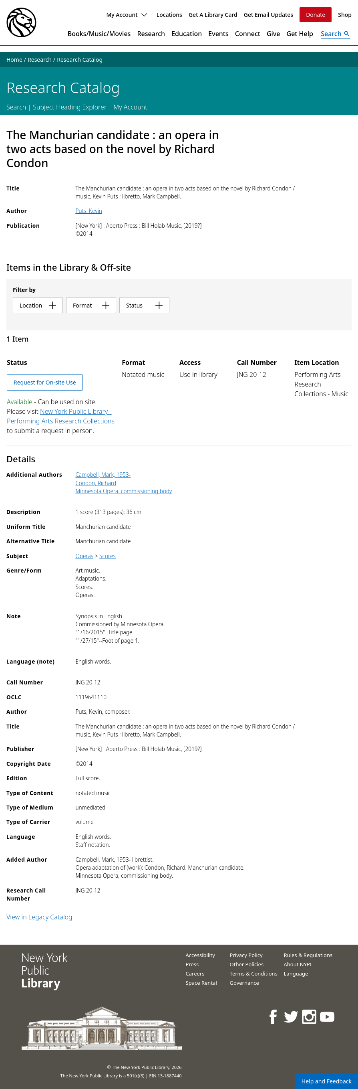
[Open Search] (336, 34)
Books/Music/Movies (99, 33)
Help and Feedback (327, 1081)
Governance (244, 982)
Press (192, 964)
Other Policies (247, 964)
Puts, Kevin (88, 211)
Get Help (300, 33)
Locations (169, 14)
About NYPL (298, 964)
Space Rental (201, 982)
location (38, 305)
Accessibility (200, 955)
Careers (195, 973)
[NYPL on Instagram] (310, 1017)
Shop (345, 14)
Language (296, 973)
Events (218, 33)
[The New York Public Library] (21, 22)
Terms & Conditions (254, 973)
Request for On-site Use (45, 382)
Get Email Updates (268, 14)
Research (151, 33)
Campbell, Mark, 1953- (103, 474)
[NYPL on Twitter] (292, 1017)
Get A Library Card (213, 14)
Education (186, 33)
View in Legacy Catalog (39, 917)
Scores (107, 556)
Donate (315, 14)
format (91, 305)
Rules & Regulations (308, 955)
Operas (84, 556)
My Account (126, 14)
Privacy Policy (246, 955)
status (144, 305)
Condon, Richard (95, 483)
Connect (247, 33)
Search (16, 107)
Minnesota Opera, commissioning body (123, 491)
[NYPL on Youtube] (328, 1017)
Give (273, 33)
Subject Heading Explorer (70, 107)
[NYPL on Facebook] (274, 1017)
